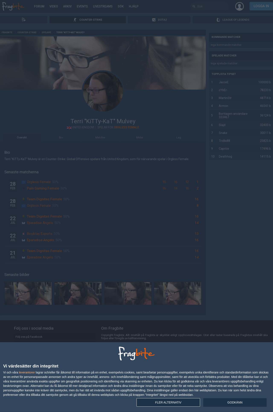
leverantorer (27, 372)
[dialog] (136, 377)
